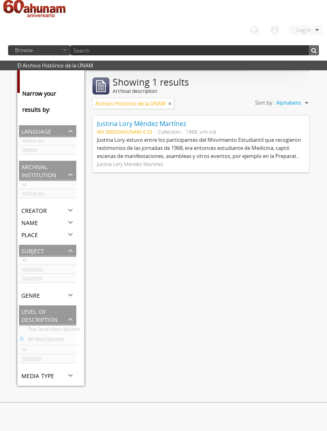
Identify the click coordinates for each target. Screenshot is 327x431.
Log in (303, 30)
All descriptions (41, 340)
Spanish (29, 151)
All (24, 186)
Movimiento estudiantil (44, 270)
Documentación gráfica (44, 279)
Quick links (274, 30)
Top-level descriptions (49, 330)
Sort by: (264, 102)
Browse (24, 50)
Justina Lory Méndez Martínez (141, 123)
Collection (32, 360)
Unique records (37, 142)
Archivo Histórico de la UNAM (49, 195)
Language (254, 30)
